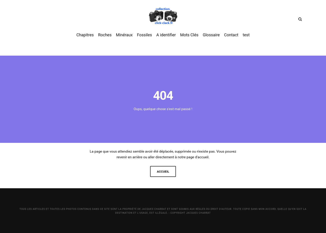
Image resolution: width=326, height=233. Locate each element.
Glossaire (211, 38)
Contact (231, 38)
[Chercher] (299, 20)
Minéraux (124, 38)
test (246, 38)
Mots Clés (189, 38)
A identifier (166, 38)
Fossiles (144, 38)
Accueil (163, 171)
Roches (105, 38)
